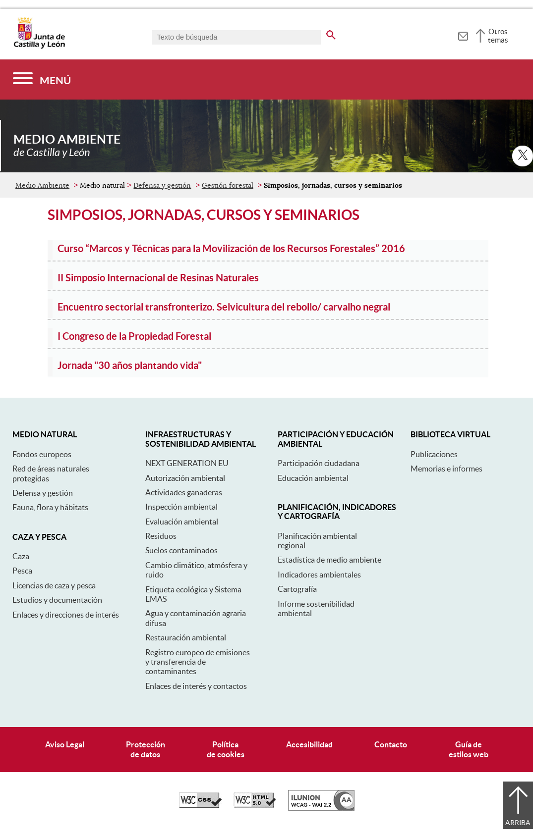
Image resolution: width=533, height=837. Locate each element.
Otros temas (498, 35)
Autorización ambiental (185, 477)
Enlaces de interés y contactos (196, 685)
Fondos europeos (41, 454)
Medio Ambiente (42, 185)
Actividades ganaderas (183, 492)
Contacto (390, 744)
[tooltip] (463, 34)
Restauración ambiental (185, 637)
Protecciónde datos (145, 749)
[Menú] (42, 79)
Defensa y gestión (162, 185)
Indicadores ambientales (319, 574)
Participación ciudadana (318, 463)
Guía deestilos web (468, 749)
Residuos (161, 535)
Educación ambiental (313, 477)
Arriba (518, 823)
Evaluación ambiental (181, 521)
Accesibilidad (309, 744)
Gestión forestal (227, 185)
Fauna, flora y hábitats (50, 507)
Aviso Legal (64, 744)
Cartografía (297, 588)
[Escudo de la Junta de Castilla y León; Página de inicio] (39, 47)
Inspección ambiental (181, 506)
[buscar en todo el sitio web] (331, 33)
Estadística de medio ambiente (329, 559)
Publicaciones (434, 454)
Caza (20, 556)
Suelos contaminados (181, 550)
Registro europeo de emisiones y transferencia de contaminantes (197, 662)
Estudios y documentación (57, 599)
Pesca (22, 570)
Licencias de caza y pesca (54, 585)
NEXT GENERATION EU (187, 463)
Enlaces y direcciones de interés (65, 614)
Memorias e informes (446, 468)
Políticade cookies (225, 749)
